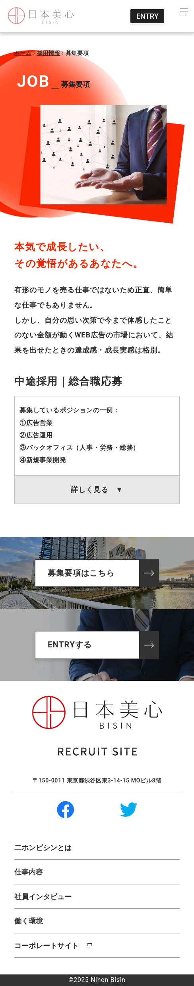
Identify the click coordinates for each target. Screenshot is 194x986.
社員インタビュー (43, 896)
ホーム (22, 53)
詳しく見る (97, 489)
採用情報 (48, 53)
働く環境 (28, 921)
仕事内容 (28, 872)
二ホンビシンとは (43, 847)
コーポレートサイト (46, 945)
